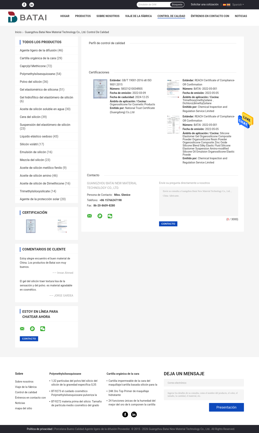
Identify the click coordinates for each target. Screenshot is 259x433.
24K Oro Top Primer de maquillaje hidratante (129, 393)
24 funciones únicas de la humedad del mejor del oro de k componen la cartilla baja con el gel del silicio (132, 403)
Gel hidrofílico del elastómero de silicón (46, 97)
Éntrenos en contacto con (210, 16)
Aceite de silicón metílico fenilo (41, 168)
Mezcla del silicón (32, 160)
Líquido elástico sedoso (36, 136)
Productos (83, 16)
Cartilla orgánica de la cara (38, 58)
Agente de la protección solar (40, 199)
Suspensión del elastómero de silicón (45, 125)
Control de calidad (171, 16)
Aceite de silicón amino (35, 175)
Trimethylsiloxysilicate (35, 191)
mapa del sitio (23, 408)
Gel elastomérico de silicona (39, 89)
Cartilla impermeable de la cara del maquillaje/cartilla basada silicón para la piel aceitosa (133, 383)
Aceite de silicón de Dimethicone (42, 183)
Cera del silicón (30, 117)
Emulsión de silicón (33, 152)
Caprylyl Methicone (33, 66)
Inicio (18, 32)
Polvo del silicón (31, 82)
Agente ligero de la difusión (38, 50)
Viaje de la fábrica (138, 16)
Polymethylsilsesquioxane (37, 74)
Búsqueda (177, 4)
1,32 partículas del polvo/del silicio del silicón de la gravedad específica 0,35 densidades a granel (74, 383)
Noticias (241, 16)
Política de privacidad (39, 429)
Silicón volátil (29, 144)
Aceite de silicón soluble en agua (42, 109)
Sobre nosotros (108, 16)
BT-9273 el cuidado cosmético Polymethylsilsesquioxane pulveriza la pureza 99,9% (74, 394)
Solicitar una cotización (205, 4)
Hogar (64, 16)
